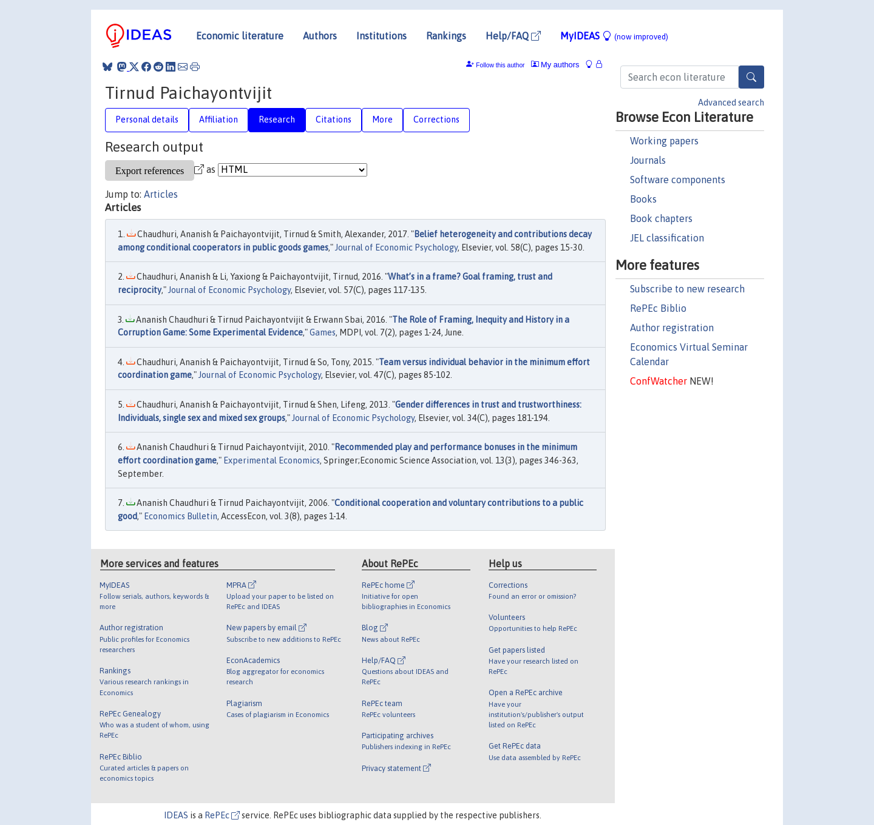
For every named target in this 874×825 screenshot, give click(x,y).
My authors (555, 64)
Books (643, 199)
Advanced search (731, 102)
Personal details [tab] (146, 119)
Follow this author (500, 65)
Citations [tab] (333, 119)
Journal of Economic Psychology (396, 247)
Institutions (381, 35)
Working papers (664, 140)
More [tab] (382, 119)
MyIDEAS (614, 35)
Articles (161, 194)
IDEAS (176, 815)
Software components (677, 179)
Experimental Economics (271, 460)
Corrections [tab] (436, 119)
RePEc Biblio (658, 308)
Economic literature (239, 35)
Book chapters (661, 218)
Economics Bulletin (180, 516)
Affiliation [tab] (218, 119)
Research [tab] (277, 119)
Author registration (672, 327)
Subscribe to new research (687, 288)
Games (323, 332)
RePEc (222, 815)
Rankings (446, 35)
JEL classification (667, 237)
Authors (320, 35)
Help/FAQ (513, 35)
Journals (648, 160)
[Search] (751, 77)
